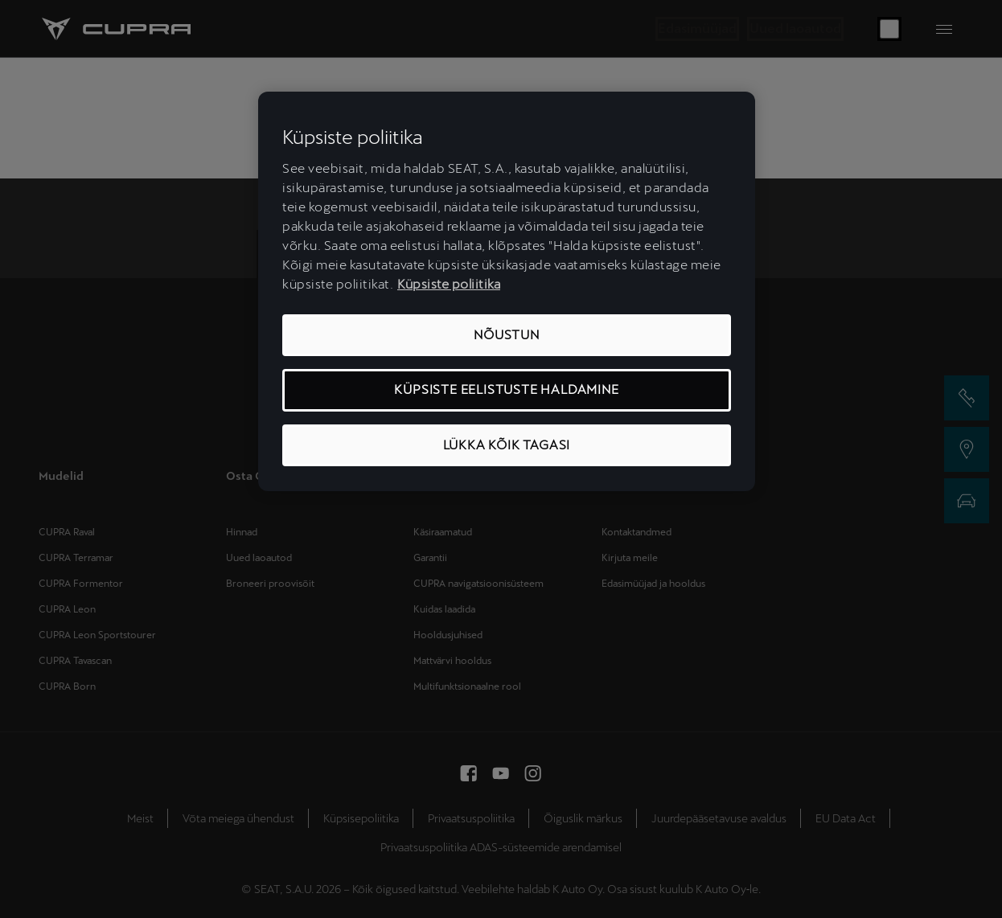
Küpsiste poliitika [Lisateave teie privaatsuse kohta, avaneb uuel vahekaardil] (448, 284)
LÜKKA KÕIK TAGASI (507, 445)
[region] (506, 291)
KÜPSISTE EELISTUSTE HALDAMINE (506, 389)
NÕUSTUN (507, 334)
